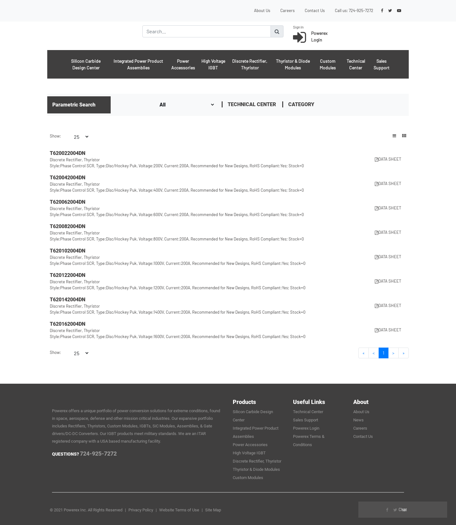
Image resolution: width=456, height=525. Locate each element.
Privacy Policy (140, 510)
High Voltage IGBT (213, 64)
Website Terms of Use (179, 510)
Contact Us (315, 10)
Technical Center (356, 64)
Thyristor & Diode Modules (293, 64)
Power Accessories (183, 64)
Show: (55, 135)
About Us (262, 10)
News (358, 420)
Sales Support (381, 64)
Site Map (213, 510)
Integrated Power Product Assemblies (138, 64)
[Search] (206, 31)
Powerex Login (306, 428)
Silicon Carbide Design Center (86, 64)
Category (301, 104)
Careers (287, 10)
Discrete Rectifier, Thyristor (249, 64)
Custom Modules (328, 64)
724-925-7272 (361, 10)
